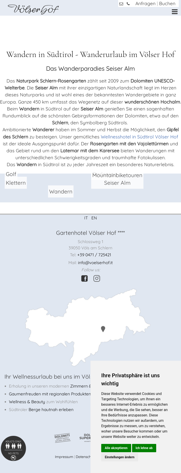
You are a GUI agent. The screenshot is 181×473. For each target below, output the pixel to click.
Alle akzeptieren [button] (116, 448)
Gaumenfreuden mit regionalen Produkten (50, 394)
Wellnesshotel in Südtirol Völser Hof (139, 137)
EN (94, 218)
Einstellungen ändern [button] (120, 457)
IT (86, 218)
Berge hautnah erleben (51, 409)
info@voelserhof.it (95, 262)
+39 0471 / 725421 (94, 254)
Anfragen (145, 3)
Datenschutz (86, 456)
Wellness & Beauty (27, 401)
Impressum (64, 456)
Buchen (167, 3)
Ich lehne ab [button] (144, 448)
